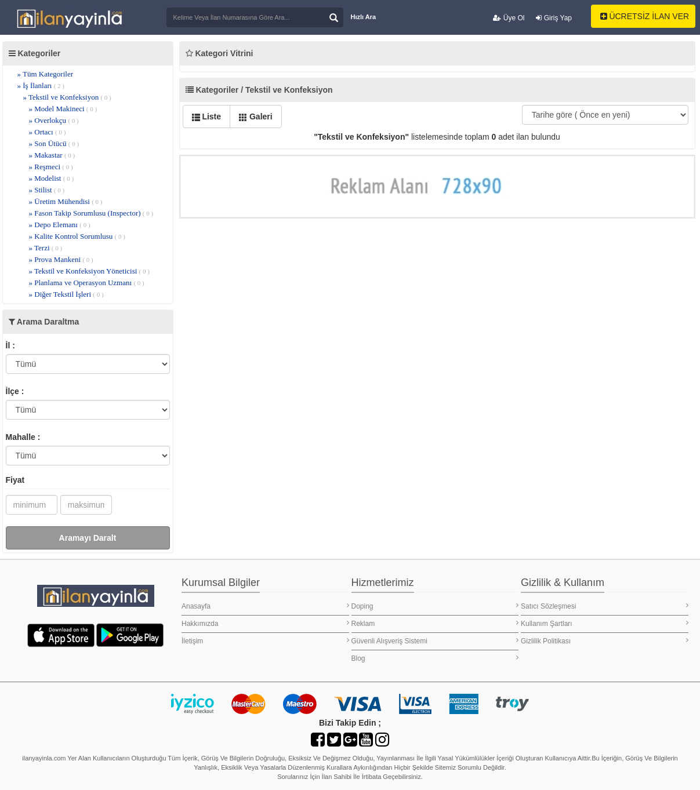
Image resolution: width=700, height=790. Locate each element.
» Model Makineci (63, 108)
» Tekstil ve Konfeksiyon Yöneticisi (89, 271)
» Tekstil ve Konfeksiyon (67, 97)
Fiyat (15, 480)
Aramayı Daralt (88, 538)
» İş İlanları (41, 85)
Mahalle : (23, 437)
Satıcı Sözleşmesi (604, 606)
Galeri (256, 116)
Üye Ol (508, 18)
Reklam (435, 623)
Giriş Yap (554, 18)
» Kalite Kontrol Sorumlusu (77, 236)
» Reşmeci (51, 166)
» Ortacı (47, 132)
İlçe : (15, 391)
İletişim (265, 640)
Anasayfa (265, 606)
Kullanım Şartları (604, 623)
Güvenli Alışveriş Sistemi (435, 640)
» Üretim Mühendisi (66, 201)
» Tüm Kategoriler (45, 74)
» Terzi (46, 247)
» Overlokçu (54, 120)
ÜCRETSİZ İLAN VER (645, 16)
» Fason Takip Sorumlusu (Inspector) (91, 213)
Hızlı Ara (363, 16)
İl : (10, 345)
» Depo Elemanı (59, 224)
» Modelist (51, 178)
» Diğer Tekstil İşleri (66, 294)
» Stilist (47, 189)
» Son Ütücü (54, 143)
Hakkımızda (265, 623)
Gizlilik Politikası (604, 640)
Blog (435, 658)
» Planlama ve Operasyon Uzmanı (86, 282)
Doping (435, 606)
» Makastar (52, 155)
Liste (207, 116)
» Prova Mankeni (61, 259)
